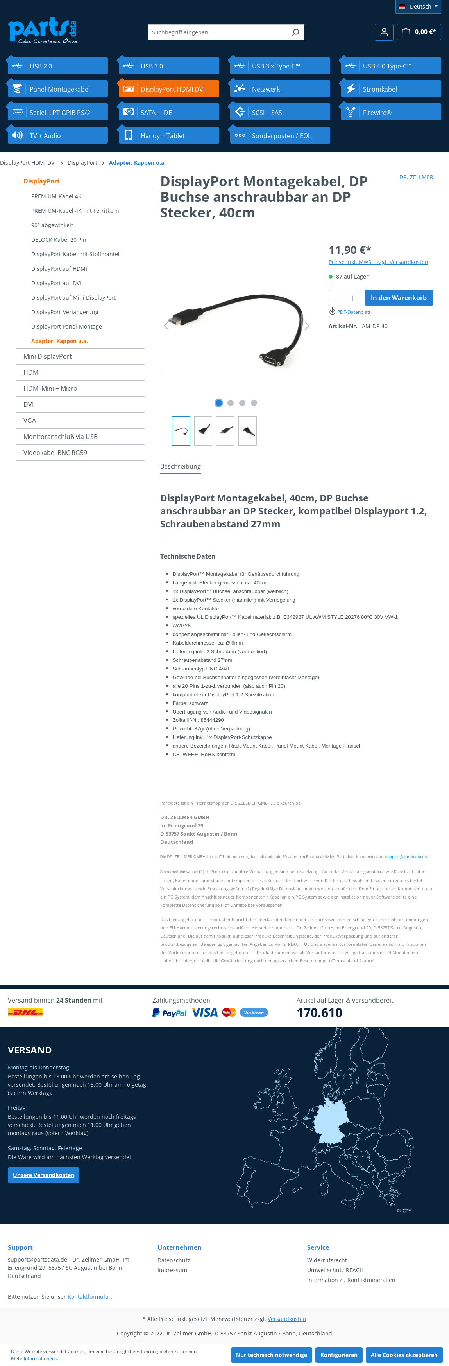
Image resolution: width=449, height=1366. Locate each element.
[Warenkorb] (419, 32)
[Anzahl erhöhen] (353, 298)
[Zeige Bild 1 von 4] (219, 403)
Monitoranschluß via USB (60, 436)
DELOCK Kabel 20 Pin (58, 239)
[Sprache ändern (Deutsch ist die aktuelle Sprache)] (418, 6)
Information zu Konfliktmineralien (351, 1279)
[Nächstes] (307, 325)
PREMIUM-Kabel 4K (56, 196)
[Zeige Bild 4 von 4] (254, 403)
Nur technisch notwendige (271, 1355)
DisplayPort (41, 181)
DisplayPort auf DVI (56, 283)
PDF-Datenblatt (349, 312)
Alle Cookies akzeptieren (404, 1355)
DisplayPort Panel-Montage (66, 326)
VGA (29, 420)
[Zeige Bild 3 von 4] (242, 403)
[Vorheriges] (166, 325)
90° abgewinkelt (52, 225)
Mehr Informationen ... (35, 1358)
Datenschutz (173, 1260)
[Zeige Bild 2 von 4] (230, 403)
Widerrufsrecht (327, 1260)
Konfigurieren (339, 1355)
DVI (28, 404)
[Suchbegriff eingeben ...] (217, 32)
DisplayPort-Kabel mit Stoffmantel (75, 254)
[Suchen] (295, 32)
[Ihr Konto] (384, 32)
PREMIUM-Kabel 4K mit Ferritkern (75, 210)
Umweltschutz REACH (335, 1270)
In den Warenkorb (399, 297)
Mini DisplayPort (47, 356)
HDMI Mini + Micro (50, 388)
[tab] (180, 467)
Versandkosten (287, 1319)
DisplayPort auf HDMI (59, 268)
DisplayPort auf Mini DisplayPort (73, 297)
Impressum (172, 1270)
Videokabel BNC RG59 (55, 452)
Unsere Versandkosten (43, 1175)
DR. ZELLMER (416, 177)
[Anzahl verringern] (337, 298)
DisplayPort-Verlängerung (64, 312)
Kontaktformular (89, 1296)
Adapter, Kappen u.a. (59, 341)
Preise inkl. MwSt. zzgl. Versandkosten (378, 262)
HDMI (31, 372)
